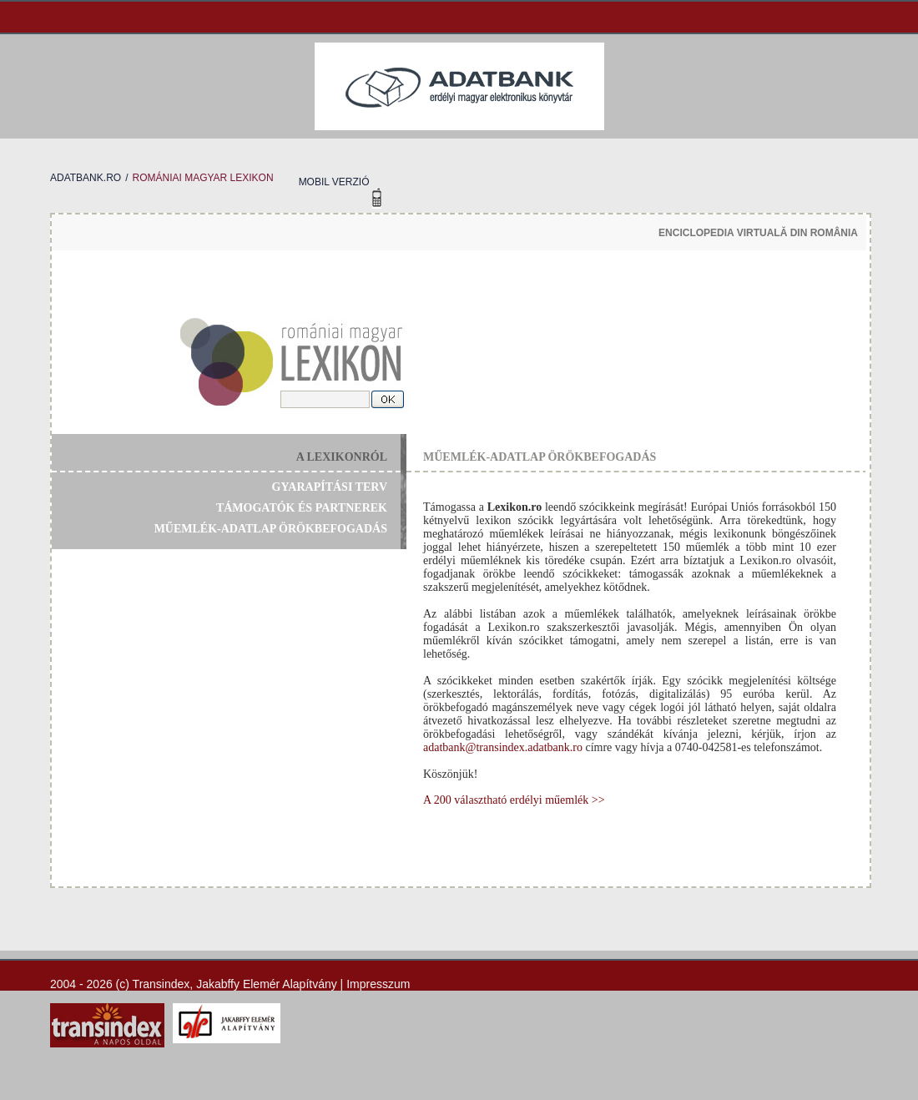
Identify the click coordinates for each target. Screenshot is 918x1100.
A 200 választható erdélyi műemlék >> (514, 800)
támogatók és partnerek (301, 508)
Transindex (161, 984)
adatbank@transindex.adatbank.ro (503, 747)
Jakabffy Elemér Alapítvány (266, 984)
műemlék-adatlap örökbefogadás (270, 528)
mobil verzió (334, 182)
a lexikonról (341, 457)
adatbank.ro (85, 178)
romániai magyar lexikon (202, 178)
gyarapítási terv (329, 487)
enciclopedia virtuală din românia (758, 233)
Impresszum (378, 984)
